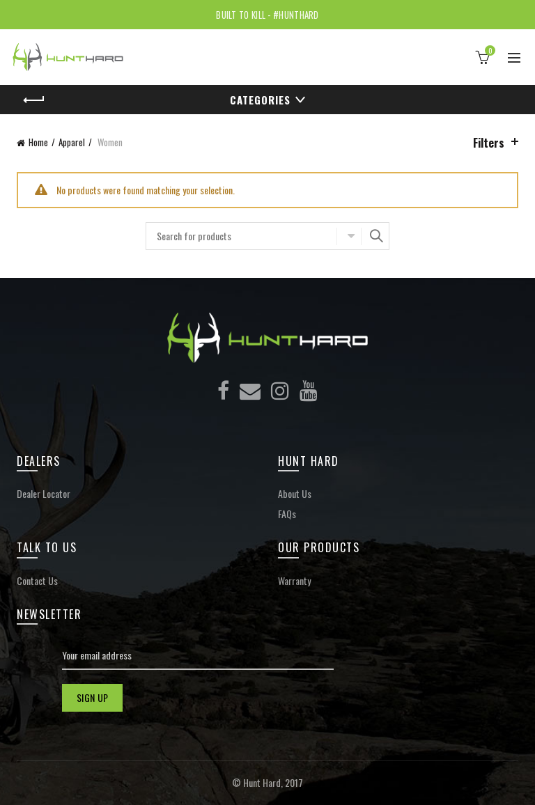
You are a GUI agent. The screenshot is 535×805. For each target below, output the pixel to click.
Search (375, 236)
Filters (488, 142)
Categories (260, 99)
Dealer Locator (43, 493)
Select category (349, 236)
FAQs (287, 513)
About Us (294, 493)
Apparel (72, 142)
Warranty (294, 580)
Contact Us (37, 580)
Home (38, 142)
